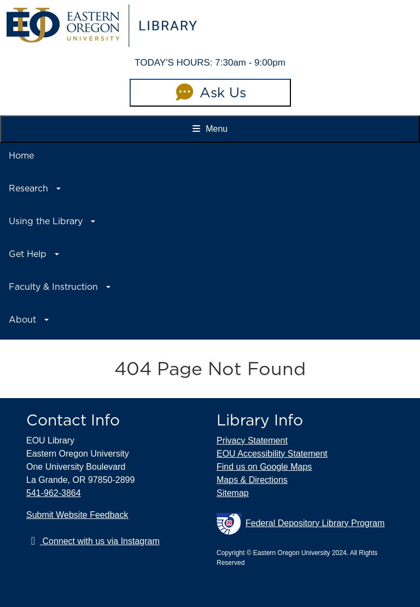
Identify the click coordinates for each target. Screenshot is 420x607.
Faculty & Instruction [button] (53, 287)
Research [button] (28, 188)
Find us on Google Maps (264, 466)
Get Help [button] (27, 254)
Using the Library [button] (46, 221)
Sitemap (233, 493)
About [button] (22, 319)
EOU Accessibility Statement (272, 453)
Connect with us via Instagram (93, 541)
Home (21, 155)
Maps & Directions (252, 480)
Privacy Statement (252, 440)
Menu (210, 128)
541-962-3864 (53, 493)
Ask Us (210, 92)
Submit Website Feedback (77, 515)
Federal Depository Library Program (300, 524)
